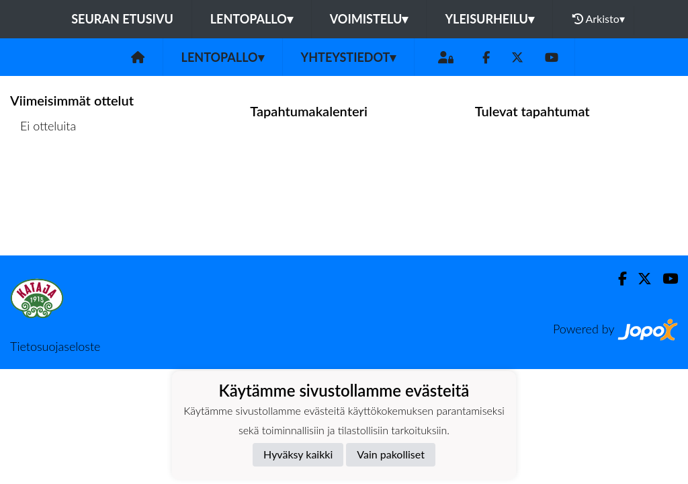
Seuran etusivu (122, 18)
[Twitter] (517, 57)
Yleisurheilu (489, 18)
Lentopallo (251, 18)
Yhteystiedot (348, 57)
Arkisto (598, 19)
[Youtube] (551, 57)
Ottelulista (43, 177)
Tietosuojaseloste (55, 346)
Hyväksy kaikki (298, 454)
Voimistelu (369, 18)
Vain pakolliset (391, 454)
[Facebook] (486, 57)
